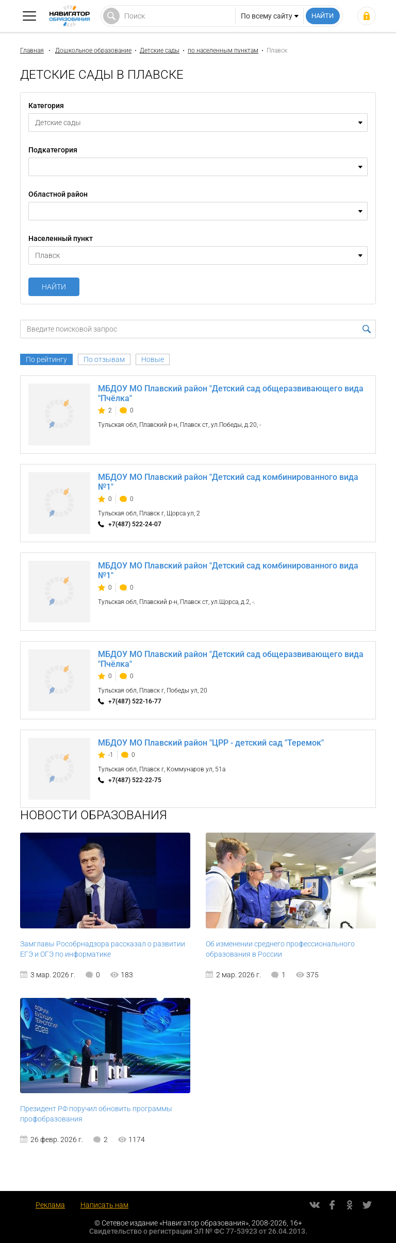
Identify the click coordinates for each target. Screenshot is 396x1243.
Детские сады (159, 50)
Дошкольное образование (93, 50)
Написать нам (104, 1205)
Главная (32, 50)
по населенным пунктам (223, 50)
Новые (152, 359)
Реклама (50, 1205)
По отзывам (104, 359)
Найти (54, 287)
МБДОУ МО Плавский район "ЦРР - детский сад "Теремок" (211, 743)
